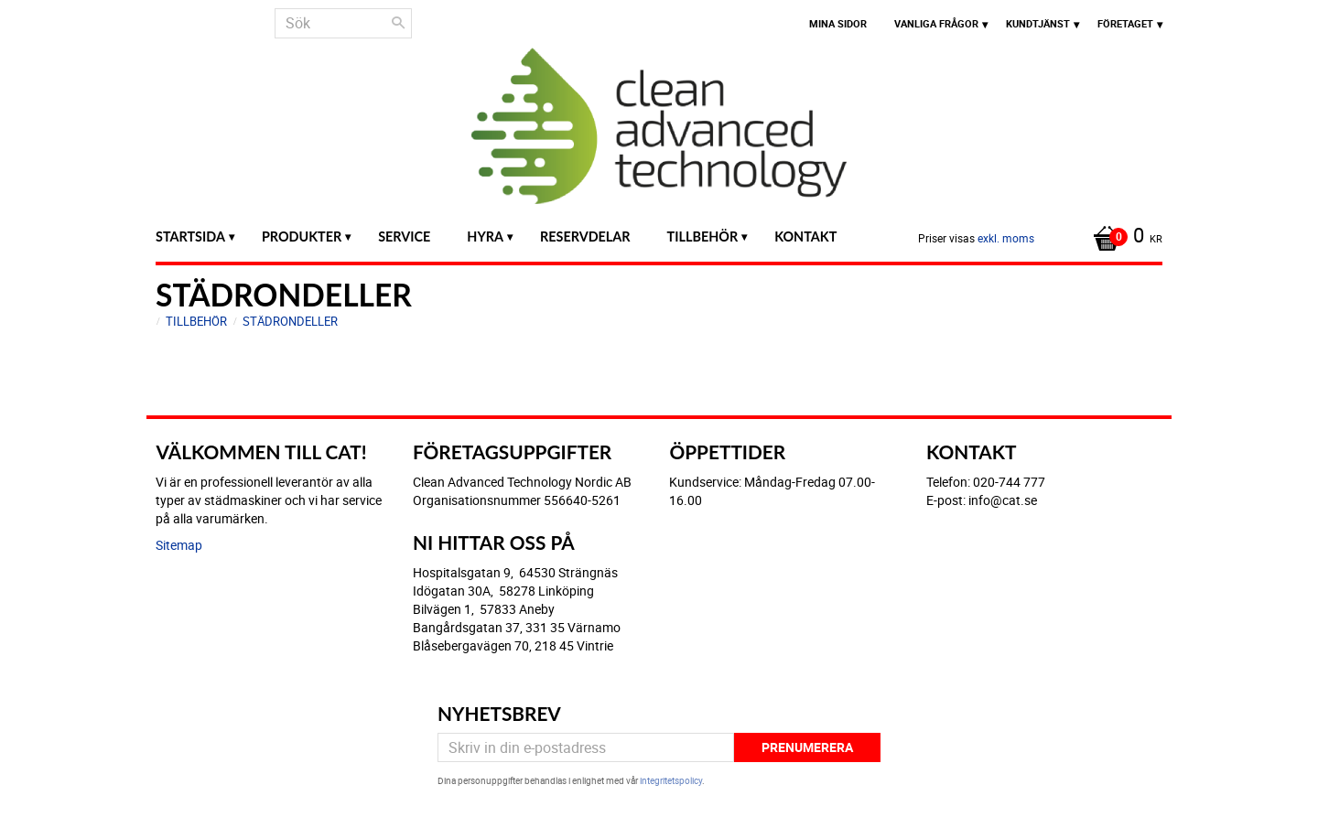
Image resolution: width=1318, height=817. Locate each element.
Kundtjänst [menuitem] (1038, 23)
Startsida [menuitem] (190, 236)
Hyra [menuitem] (485, 236)
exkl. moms (1006, 238)
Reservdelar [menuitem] (585, 236)
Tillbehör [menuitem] (703, 236)
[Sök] (398, 23)
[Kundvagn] (1123, 237)
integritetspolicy (671, 780)
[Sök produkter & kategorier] (343, 23)
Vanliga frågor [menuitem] (936, 23)
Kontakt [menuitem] (805, 236)
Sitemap (179, 545)
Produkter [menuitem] (301, 236)
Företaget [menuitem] (1125, 23)
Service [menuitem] (404, 236)
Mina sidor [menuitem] (838, 23)
